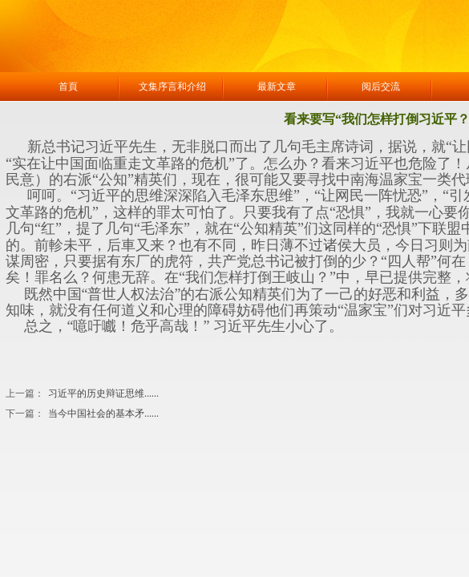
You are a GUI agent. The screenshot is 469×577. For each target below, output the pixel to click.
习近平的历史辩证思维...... (82, 394)
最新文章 (276, 86)
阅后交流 (381, 86)
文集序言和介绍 (172, 86)
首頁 (68, 86)
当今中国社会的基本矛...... (82, 414)
